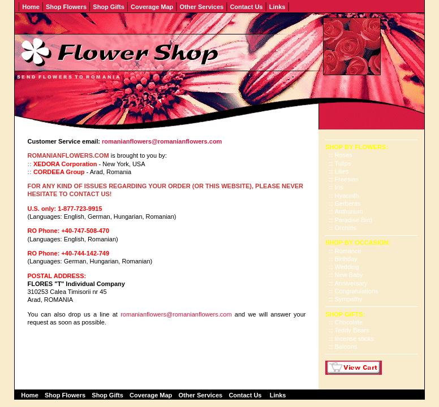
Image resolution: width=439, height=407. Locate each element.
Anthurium (349, 211)
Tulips (343, 163)
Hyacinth (347, 195)
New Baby (349, 274)
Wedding (347, 266)
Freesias (347, 179)
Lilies (342, 171)
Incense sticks (354, 338)
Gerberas (348, 203)
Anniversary (351, 283)
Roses (343, 154)
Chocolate (349, 322)
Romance (348, 251)
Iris (339, 187)
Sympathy (349, 299)
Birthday (346, 259)
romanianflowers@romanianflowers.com (175, 314)
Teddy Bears (352, 330)
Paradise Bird (353, 220)
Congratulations (356, 291)
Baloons (346, 346)
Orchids (345, 227)
